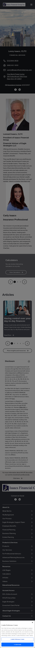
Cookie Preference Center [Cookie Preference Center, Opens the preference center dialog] (17, 639)
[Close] (32, 622)
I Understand (17, 644)
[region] (17, 634)
